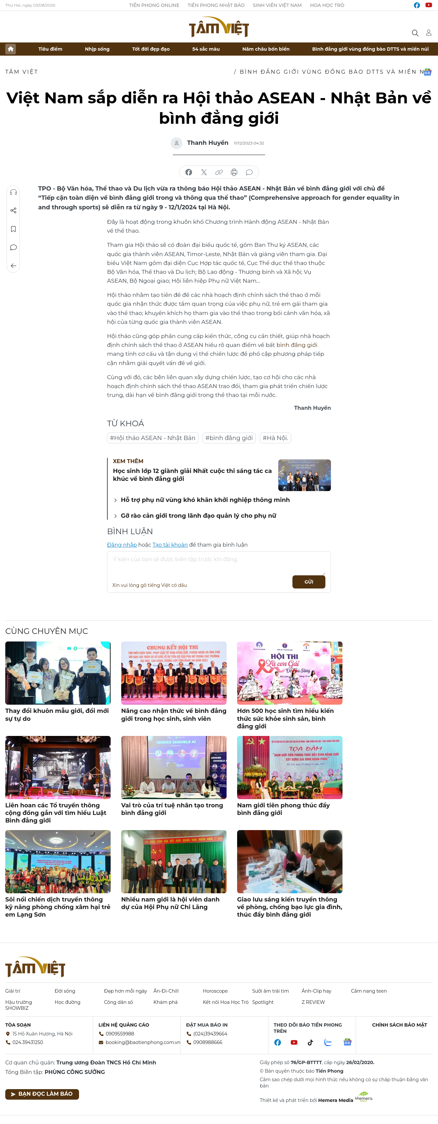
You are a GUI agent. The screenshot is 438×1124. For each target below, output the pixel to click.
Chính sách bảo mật (399, 1025)
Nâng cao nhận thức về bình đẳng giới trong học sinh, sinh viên (174, 714)
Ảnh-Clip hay (316, 991)
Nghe (13, 192)
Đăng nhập (122, 545)
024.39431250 (28, 1042)
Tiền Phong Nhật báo (216, 5)
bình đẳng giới (297, 345)
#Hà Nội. (275, 438)
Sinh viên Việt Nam (277, 5)
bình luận (249, 172)
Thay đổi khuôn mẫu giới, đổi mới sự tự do (57, 714)
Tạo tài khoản (170, 545)
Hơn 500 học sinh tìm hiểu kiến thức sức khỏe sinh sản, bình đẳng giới (285, 718)
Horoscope (215, 991)
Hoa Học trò (327, 5)
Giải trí (12, 991)
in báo (234, 172)
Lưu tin (13, 229)
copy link (219, 172)
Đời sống (65, 991)
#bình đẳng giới (229, 438)
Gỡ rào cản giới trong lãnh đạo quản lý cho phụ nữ (198, 515)
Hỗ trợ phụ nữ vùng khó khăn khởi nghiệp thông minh (205, 500)
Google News (427, 72)
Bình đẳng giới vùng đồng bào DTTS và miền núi (370, 49)
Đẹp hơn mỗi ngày (125, 991)
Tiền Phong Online (154, 5)
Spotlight (263, 1002)
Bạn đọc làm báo (42, 1094)
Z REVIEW (313, 1002)
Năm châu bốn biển (266, 49)
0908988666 (207, 1042)
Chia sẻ (13, 211)
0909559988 (120, 1034)
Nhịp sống (97, 49)
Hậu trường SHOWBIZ (18, 1005)
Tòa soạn (18, 1025)
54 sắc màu (206, 49)
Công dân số (118, 1002)
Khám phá (165, 1002)
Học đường (67, 1002)
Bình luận (13, 247)
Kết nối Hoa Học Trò (226, 1002)
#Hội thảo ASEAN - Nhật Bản (153, 438)
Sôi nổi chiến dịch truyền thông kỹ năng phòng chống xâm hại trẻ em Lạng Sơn (57, 907)
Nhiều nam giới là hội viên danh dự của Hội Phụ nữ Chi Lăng (170, 903)
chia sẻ (189, 172)
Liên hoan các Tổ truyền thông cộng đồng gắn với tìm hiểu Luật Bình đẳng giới (55, 813)
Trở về (13, 266)
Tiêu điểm (51, 49)
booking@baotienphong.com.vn (143, 1042)
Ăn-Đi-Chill (165, 991)
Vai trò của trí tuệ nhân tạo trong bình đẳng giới (172, 809)
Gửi (309, 582)
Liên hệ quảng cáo (123, 1025)
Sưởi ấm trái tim (270, 991)
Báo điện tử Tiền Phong (219, 26)
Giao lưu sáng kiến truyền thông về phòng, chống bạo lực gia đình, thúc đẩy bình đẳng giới (289, 907)
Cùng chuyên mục (46, 631)
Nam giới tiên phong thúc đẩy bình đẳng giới (283, 809)
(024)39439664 (210, 1034)
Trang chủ (10, 49)
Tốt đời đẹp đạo (151, 49)
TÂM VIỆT (22, 72)
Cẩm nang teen (369, 991)
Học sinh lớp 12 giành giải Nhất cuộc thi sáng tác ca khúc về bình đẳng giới (192, 474)
